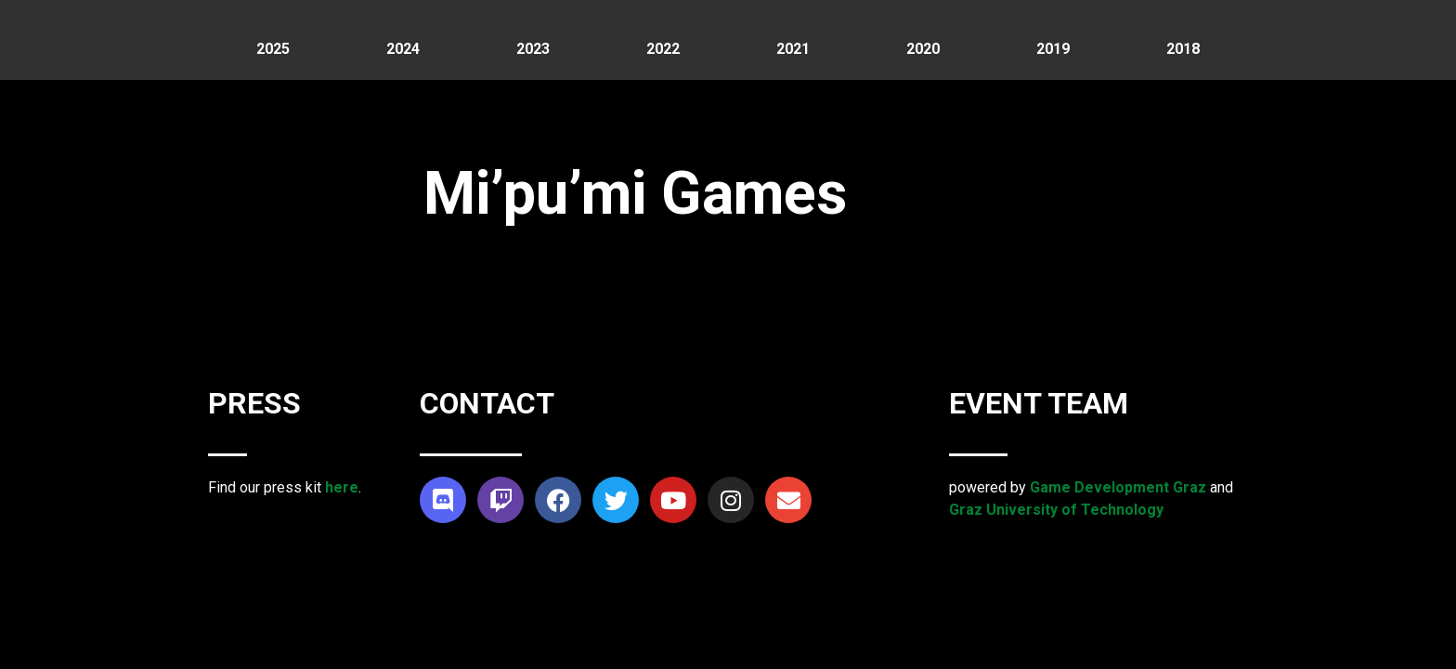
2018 (1183, 49)
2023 (533, 49)
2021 (793, 49)
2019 (1053, 49)
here (341, 487)
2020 (923, 49)
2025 (273, 49)
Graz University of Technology (1056, 509)
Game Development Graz (1118, 487)
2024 (403, 49)
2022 (663, 49)
